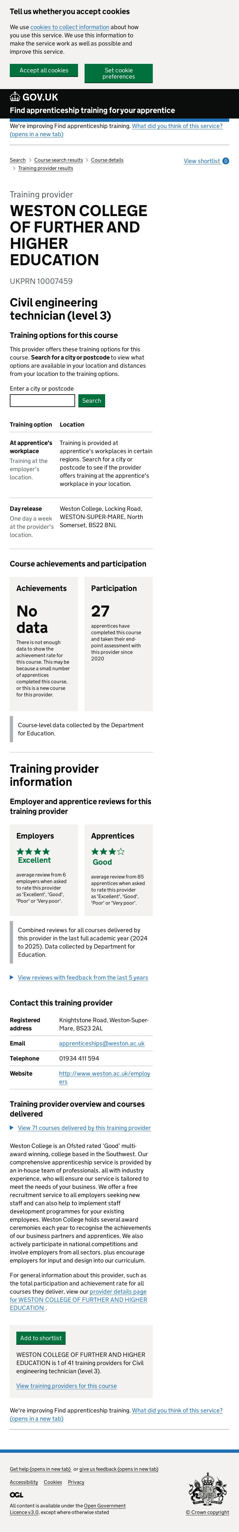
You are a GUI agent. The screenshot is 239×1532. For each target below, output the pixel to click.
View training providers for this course (66, 1386)
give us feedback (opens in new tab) (118, 1469)
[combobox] (42, 400)
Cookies (53, 1482)
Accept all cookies (44, 70)
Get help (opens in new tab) (41, 1469)
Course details (107, 160)
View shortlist (206, 161)
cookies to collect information (69, 27)
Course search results (58, 160)
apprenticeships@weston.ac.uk (102, 1043)
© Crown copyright (207, 1512)
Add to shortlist (41, 1338)
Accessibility (24, 1482)
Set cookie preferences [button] (119, 73)
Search (18, 160)
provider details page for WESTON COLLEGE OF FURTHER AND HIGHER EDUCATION (78, 1300)
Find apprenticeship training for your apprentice (92, 110)
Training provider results (45, 168)
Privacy (76, 1482)
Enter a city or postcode (42, 388)
